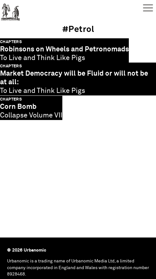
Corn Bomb (18, 106)
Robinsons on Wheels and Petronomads (64, 49)
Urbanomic (10, 10)
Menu (148, 8)
